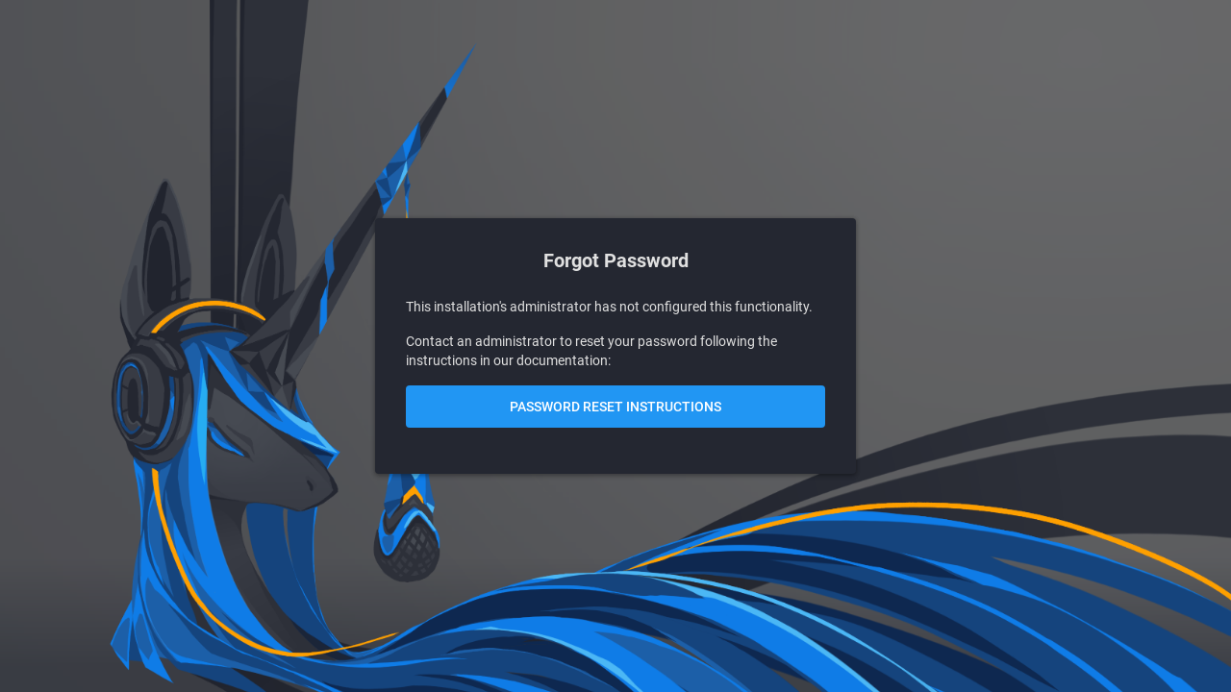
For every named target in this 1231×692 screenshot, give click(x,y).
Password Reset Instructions (615, 406)
